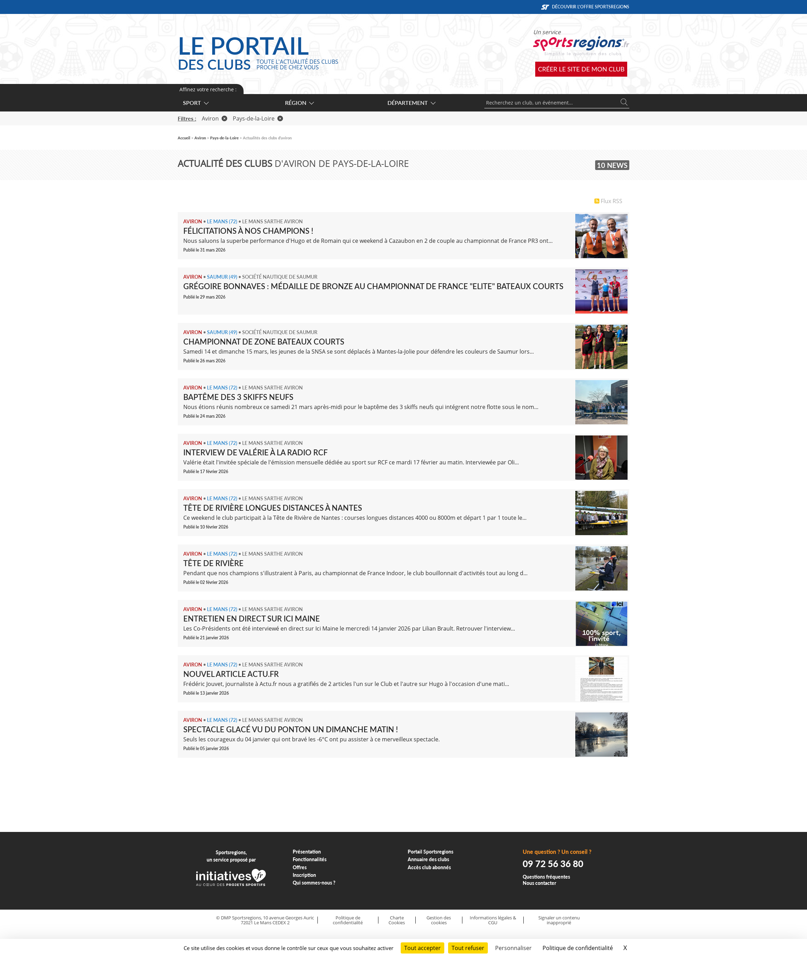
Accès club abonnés (429, 867)
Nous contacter (539, 883)
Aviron (214, 118)
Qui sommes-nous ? (314, 883)
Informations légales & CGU (493, 920)
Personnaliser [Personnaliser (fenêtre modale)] (513, 948)
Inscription (304, 875)
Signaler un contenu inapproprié (559, 920)
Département (411, 102)
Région (299, 102)
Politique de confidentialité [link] (578, 948)
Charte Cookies (397, 920)
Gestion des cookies (438, 920)
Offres (300, 867)
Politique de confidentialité (348, 920)
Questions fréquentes (546, 877)
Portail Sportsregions (430, 852)
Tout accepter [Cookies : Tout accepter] (422, 948)
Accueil (184, 138)
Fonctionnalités (309, 859)
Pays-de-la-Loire (258, 118)
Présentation (307, 852)
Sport (195, 102)
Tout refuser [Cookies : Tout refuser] (468, 948)
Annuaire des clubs (428, 859)
